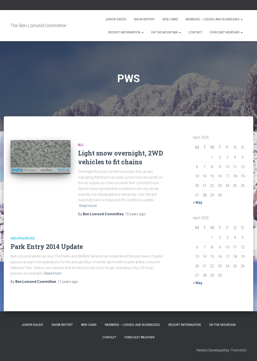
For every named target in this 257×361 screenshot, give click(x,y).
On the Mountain (166, 32)
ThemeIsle (238, 350)
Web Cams (170, 19)
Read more (88, 206)
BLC (80, 145)
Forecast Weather (226, 32)
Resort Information (126, 32)
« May (197, 202)
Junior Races (115, 19)
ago (135, 214)
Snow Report (144, 19)
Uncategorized (23, 238)
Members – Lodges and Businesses (214, 19)
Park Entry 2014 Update (47, 246)
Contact (195, 32)
